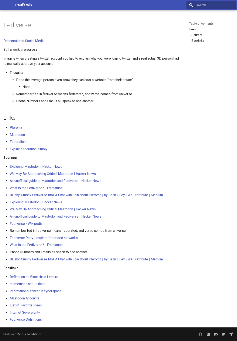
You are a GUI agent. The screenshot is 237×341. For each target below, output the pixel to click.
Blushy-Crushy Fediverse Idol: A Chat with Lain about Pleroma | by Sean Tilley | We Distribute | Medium (86, 195)
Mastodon (17, 135)
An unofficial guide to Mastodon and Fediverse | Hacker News (55, 181)
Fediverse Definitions (26, 319)
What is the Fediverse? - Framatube (36, 188)
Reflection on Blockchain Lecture (34, 277)
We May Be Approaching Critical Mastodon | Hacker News (53, 174)
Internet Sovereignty (25, 312)
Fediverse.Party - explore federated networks (44, 238)
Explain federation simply (28, 149)
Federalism (18, 142)
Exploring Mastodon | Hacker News (36, 167)
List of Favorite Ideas (26, 305)
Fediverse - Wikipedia (26, 224)
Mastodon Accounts (25, 298)
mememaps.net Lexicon (27, 284)
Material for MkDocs (29, 334)
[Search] (211, 5)
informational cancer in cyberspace (35, 291)
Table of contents (201, 23)
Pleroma (16, 128)
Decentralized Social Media (23, 41)
